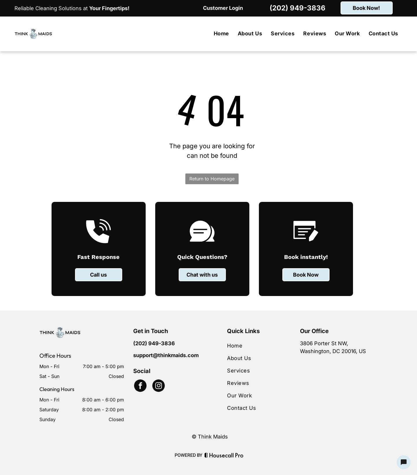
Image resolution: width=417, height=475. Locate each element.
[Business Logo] (60, 331)
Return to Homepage (212, 179)
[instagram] (158, 386)
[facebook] (140, 386)
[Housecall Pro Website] (224, 456)
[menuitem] (221, 34)
